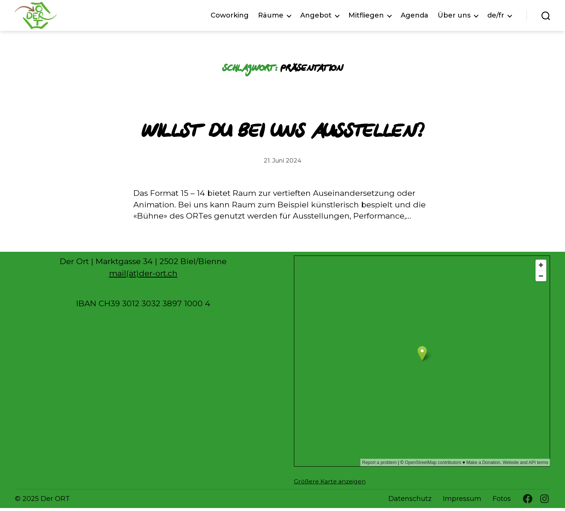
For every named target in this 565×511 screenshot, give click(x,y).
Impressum (462, 502)
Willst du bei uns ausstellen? (282, 133)
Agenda (414, 17)
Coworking (230, 17)
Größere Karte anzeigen (330, 484)
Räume (270, 17)
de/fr (495, 17)
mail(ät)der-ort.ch (143, 276)
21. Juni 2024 (282, 163)
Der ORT (55, 501)
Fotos (502, 502)
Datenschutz (410, 502)
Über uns (454, 17)
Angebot (316, 17)
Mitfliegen (366, 17)
